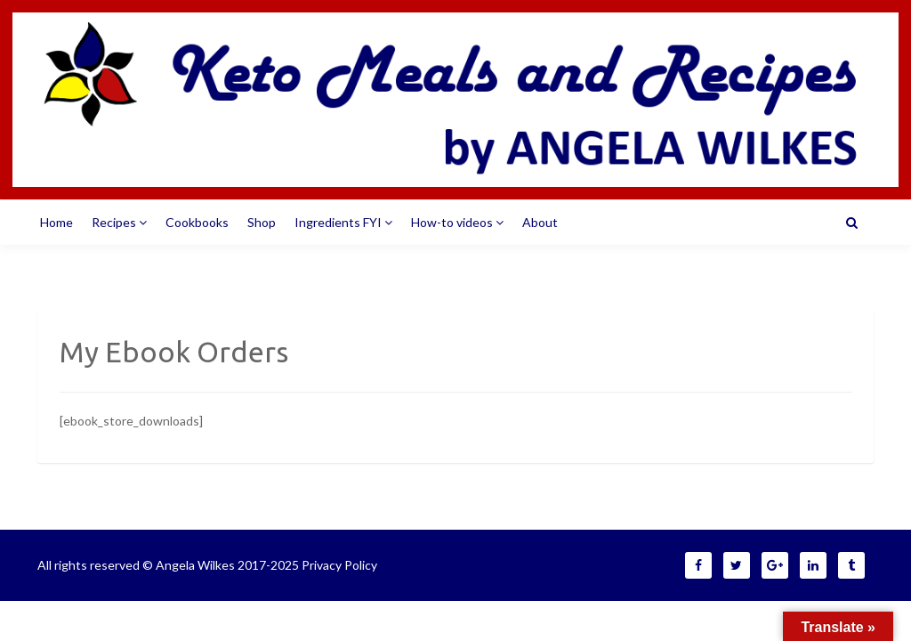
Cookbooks (197, 222)
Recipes (119, 222)
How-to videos (457, 222)
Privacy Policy (339, 564)
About (540, 222)
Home (56, 222)
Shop (261, 222)
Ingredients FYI (343, 222)
